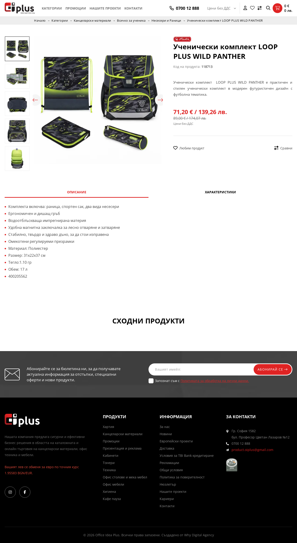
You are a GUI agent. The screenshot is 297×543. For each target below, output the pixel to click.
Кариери (167, 499)
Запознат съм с (202, 381)
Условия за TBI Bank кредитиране (187, 455)
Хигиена (109, 491)
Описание (76, 192)
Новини (166, 434)
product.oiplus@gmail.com (252, 450)
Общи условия (171, 470)
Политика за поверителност (182, 477)
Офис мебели (113, 484)
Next (160, 100)
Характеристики (220, 192)
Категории (52, 8)
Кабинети (110, 455)
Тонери (109, 463)
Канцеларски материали (92, 20)
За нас (165, 427)
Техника (109, 470)
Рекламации (169, 463)
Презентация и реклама (122, 448)
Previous (35, 100)
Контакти (133, 8)
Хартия (108, 427)
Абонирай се (272, 369)
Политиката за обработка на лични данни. (215, 380)
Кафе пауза (112, 499)
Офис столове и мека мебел (125, 477)
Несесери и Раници (167, 20)
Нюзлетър (168, 484)
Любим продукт (188, 148)
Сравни (283, 148)
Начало (39, 20)
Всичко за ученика (131, 20)
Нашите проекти (105, 8)
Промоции (75, 8)
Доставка (167, 448)
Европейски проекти (176, 441)
